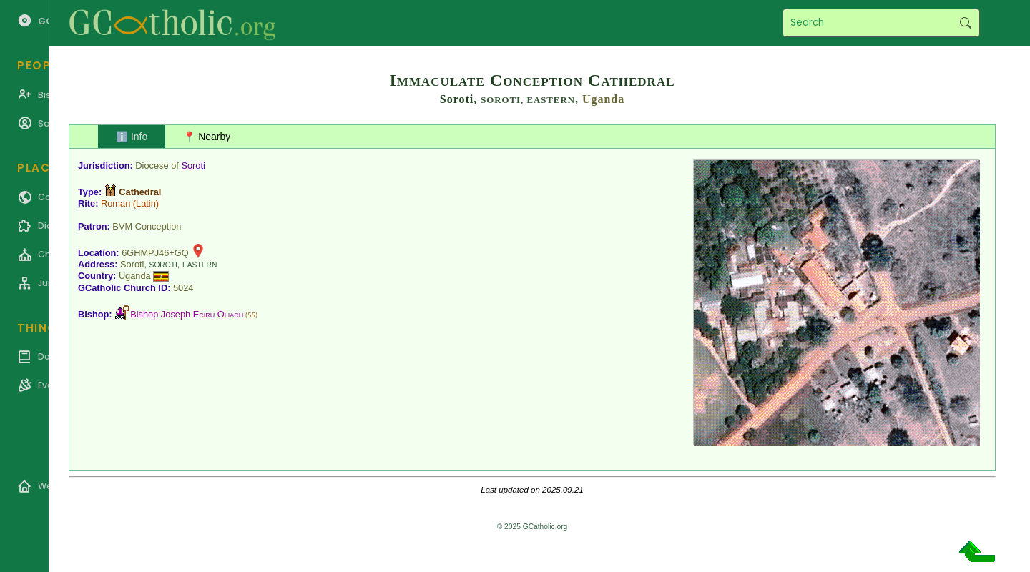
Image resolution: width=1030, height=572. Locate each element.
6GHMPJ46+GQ (155, 252)
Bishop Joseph (186, 314)
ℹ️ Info (131, 136)
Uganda (603, 99)
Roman (115, 203)
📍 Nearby (206, 136)
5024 (183, 287)
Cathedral (140, 192)
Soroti (193, 165)
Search (965, 23)
